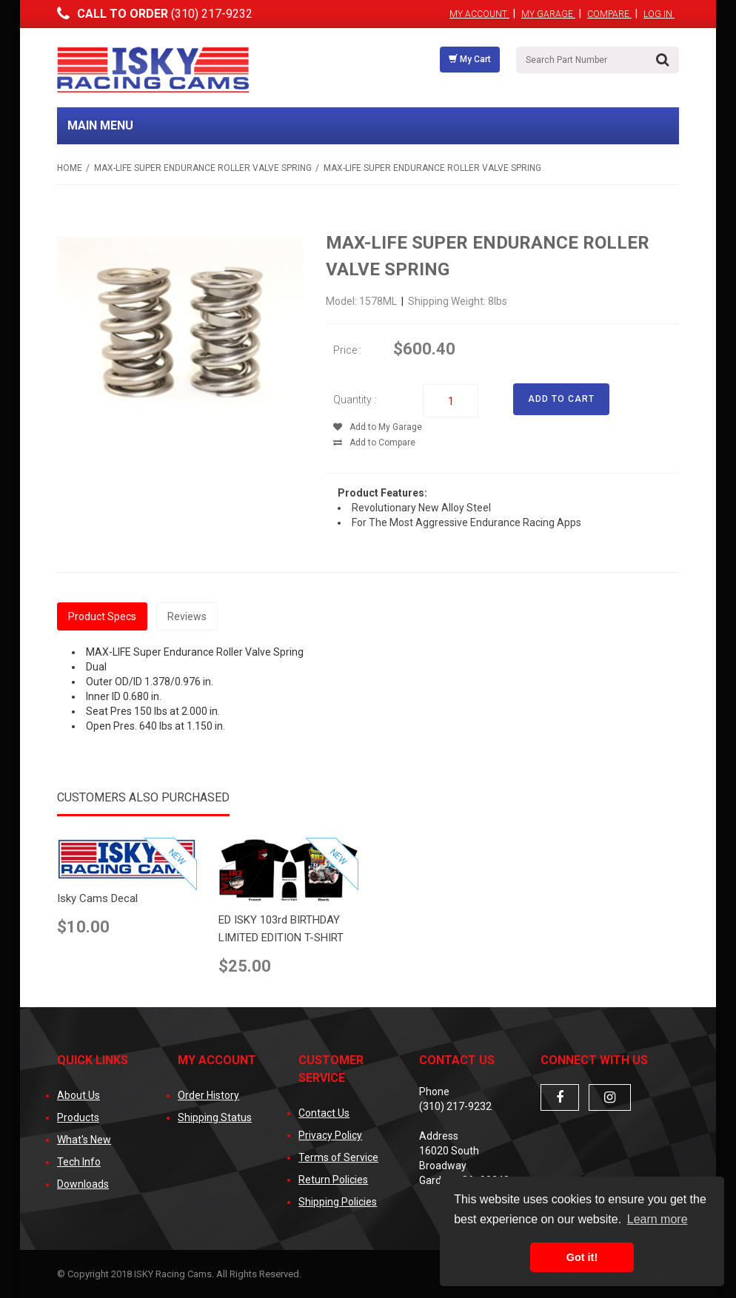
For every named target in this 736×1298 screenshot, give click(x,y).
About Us (78, 1095)
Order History (208, 1095)
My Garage (548, 14)
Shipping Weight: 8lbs (457, 301)
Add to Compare (374, 442)
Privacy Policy (330, 1135)
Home (69, 168)
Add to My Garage (377, 427)
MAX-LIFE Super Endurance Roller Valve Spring (203, 168)
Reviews (187, 616)
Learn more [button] (657, 1219)
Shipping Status (215, 1117)
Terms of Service (338, 1157)
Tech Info (79, 1162)
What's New (84, 1140)
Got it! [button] (582, 1257)
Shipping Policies (337, 1202)
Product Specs (102, 616)
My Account (479, 14)
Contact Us (323, 1113)
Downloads (83, 1184)
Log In (659, 14)
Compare (609, 14)
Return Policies (333, 1180)
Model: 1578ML (362, 301)
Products (78, 1117)
